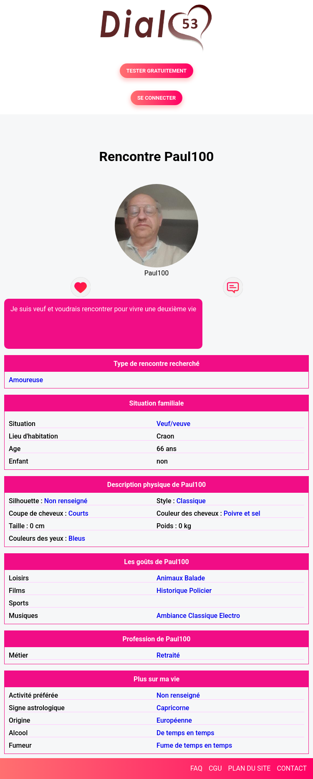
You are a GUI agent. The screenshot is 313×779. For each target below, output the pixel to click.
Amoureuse (26, 380)
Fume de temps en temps (194, 745)
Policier (200, 591)
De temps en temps (185, 733)
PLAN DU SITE (249, 768)
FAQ (196, 768)
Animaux (169, 578)
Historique (171, 591)
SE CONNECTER (156, 98)
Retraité (168, 655)
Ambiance (171, 616)
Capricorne (172, 708)
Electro (229, 616)
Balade (194, 578)
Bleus (76, 538)
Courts (78, 513)
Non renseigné (66, 501)
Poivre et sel (242, 513)
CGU (215, 768)
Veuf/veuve (173, 424)
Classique (191, 501)
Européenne (174, 720)
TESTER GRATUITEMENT (156, 71)
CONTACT (292, 768)
